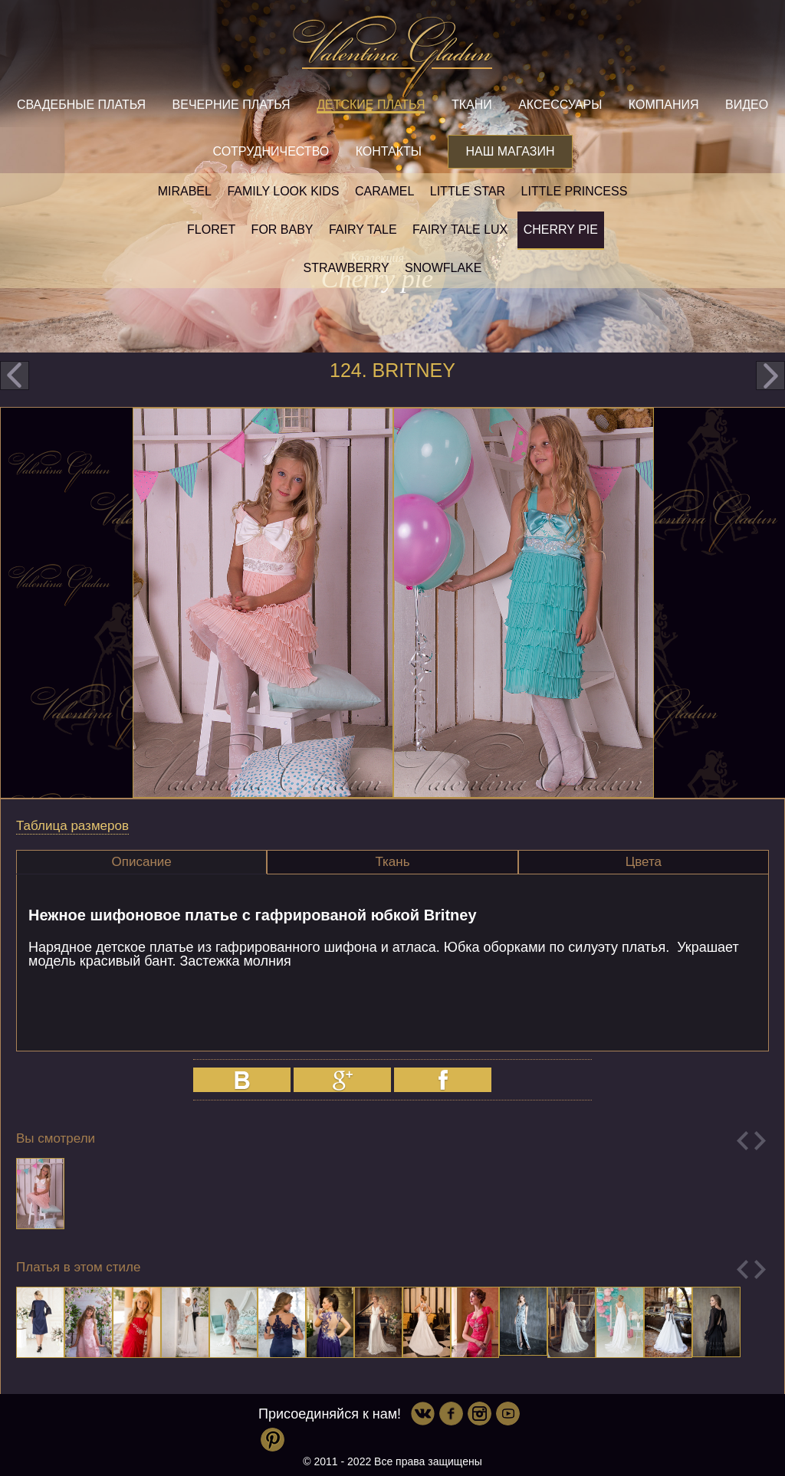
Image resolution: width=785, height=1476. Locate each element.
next (770, 375)
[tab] (141, 862)
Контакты (389, 151)
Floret (211, 229)
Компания (664, 104)
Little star (467, 191)
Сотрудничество (270, 151)
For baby (282, 229)
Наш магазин (509, 151)
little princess (574, 191)
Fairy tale (363, 229)
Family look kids (283, 191)
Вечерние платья (231, 104)
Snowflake (443, 267)
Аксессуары (560, 104)
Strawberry (346, 267)
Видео (746, 104)
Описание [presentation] (142, 861)
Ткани (472, 104)
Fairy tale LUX (459, 229)
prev (14, 375)
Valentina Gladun (392, 56)
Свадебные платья (81, 104)
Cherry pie (561, 229)
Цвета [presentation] (644, 861)
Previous (742, 1140)
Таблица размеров (72, 825)
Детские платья (371, 104)
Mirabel (185, 191)
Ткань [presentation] (392, 861)
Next (760, 1140)
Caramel (384, 191)
